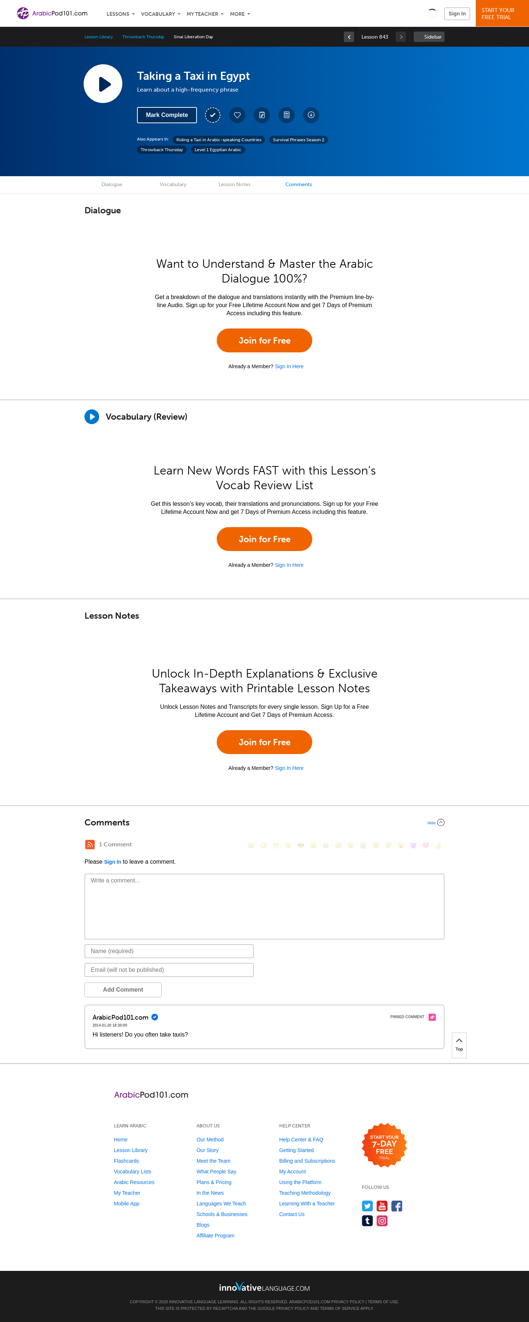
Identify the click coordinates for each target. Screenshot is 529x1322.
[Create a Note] (262, 115)
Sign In (457, 14)
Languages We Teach (221, 1203)
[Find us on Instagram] (382, 1220)
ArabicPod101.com (309, 1302)
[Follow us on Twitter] (367, 1206)
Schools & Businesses (222, 1214)
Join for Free (265, 340)
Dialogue (111, 184)
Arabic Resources (134, 1182)
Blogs (203, 1225)
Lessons (118, 14)
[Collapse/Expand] (264, 822)
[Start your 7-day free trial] (384, 1145)
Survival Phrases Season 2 (298, 139)
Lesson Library (98, 36)
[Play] (91, 416)
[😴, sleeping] (388, 845)
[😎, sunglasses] (301, 845)
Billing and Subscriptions (307, 1161)
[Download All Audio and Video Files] (311, 115)
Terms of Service (340, 1308)
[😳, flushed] (263, 845)
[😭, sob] (363, 845)
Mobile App (126, 1203)
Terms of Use (383, 1302)
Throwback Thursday (143, 36)
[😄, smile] (251, 845)
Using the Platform (300, 1182)
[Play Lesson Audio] (102, 83)
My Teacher (202, 14)
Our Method (210, 1139)
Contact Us (292, 1214)
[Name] (169, 951)
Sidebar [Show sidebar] (433, 37)
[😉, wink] (351, 845)
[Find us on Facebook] (397, 1206)
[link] (349, 37)
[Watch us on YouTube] (382, 1206)
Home (120, 1139)
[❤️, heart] (426, 845)
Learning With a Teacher (307, 1203)
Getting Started (296, 1150)
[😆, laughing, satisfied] (326, 845)
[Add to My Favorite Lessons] (237, 115)
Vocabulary (158, 14)
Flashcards (126, 1161)
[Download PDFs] (286, 115)
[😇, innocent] (376, 845)
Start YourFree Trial (503, 14)
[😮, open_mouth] (401, 845)
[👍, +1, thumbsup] (438, 845)
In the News (210, 1193)
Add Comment (123, 990)
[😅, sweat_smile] (338, 845)
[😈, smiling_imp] (413, 845)
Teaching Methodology (305, 1193)
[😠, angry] (313, 845)
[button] (432, 13)
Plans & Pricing (214, 1182)
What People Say (216, 1171)
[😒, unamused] (288, 845)
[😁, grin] (276, 845)
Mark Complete (167, 115)
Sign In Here (289, 366)
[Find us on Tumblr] (367, 1220)
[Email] (169, 970)
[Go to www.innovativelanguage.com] (264, 1286)
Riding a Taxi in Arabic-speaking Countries (218, 139)
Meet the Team (213, 1161)
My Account (292, 1171)
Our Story (208, 1150)
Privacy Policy (347, 1302)
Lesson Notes (235, 184)
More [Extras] (237, 14)
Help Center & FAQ (301, 1139)
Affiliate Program (215, 1236)
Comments (298, 184)
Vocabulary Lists (132, 1171)
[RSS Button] (90, 844)
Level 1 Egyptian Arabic (218, 149)
